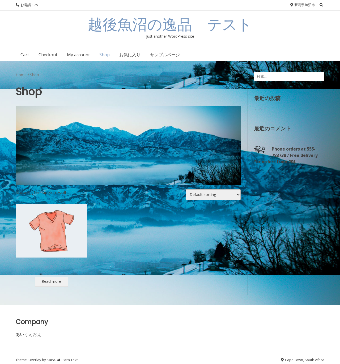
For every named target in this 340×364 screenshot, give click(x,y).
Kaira (51, 359)
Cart (24, 55)
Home (21, 74)
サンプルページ (165, 55)
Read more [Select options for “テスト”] (51, 281)
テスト (260, 108)
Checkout (48, 55)
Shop (104, 55)
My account (78, 55)
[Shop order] (213, 194)
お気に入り (130, 55)
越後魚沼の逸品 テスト (170, 24)
